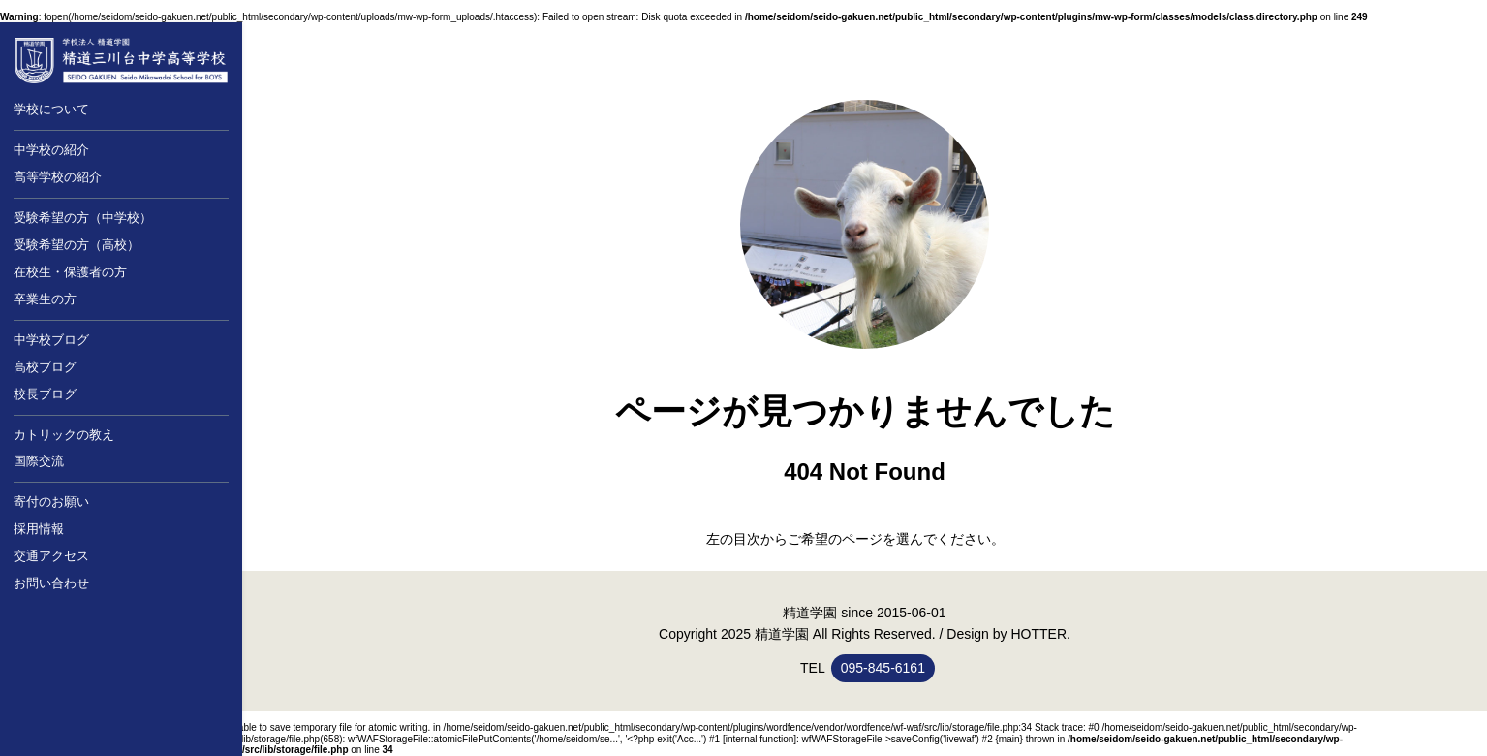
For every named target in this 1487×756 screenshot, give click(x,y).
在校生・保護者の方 (70, 272)
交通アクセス (51, 556)
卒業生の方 (45, 299)
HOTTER (1038, 634)
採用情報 (39, 528)
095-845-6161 (883, 668)
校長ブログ (45, 394)
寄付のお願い (51, 501)
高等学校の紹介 (58, 177)
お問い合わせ (51, 583)
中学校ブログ (51, 339)
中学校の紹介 (51, 149)
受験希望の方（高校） (76, 244)
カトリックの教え (64, 434)
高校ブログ (45, 367)
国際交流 (39, 461)
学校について (51, 109)
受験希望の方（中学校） (83, 217)
